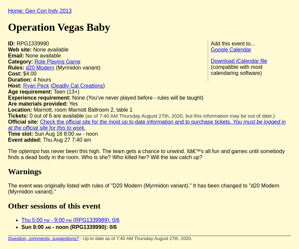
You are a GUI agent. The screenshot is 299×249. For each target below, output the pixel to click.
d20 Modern (40, 68)
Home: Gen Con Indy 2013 (39, 11)
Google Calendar (231, 49)
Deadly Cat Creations (77, 86)
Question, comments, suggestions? (43, 238)
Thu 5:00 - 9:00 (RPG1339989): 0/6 (70, 220)
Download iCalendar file (239, 61)
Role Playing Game (57, 62)
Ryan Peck (36, 86)
